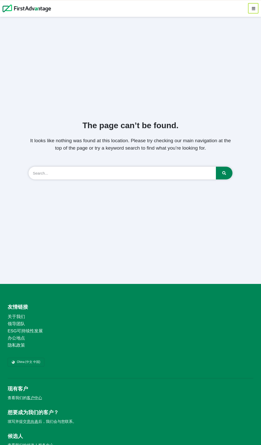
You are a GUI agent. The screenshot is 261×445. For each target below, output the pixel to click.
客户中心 (34, 398)
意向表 (32, 421)
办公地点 (16, 338)
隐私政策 (16, 345)
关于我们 (16, 316)
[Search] (224, 173)
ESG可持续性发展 (25, 331)
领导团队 (16, 323)
